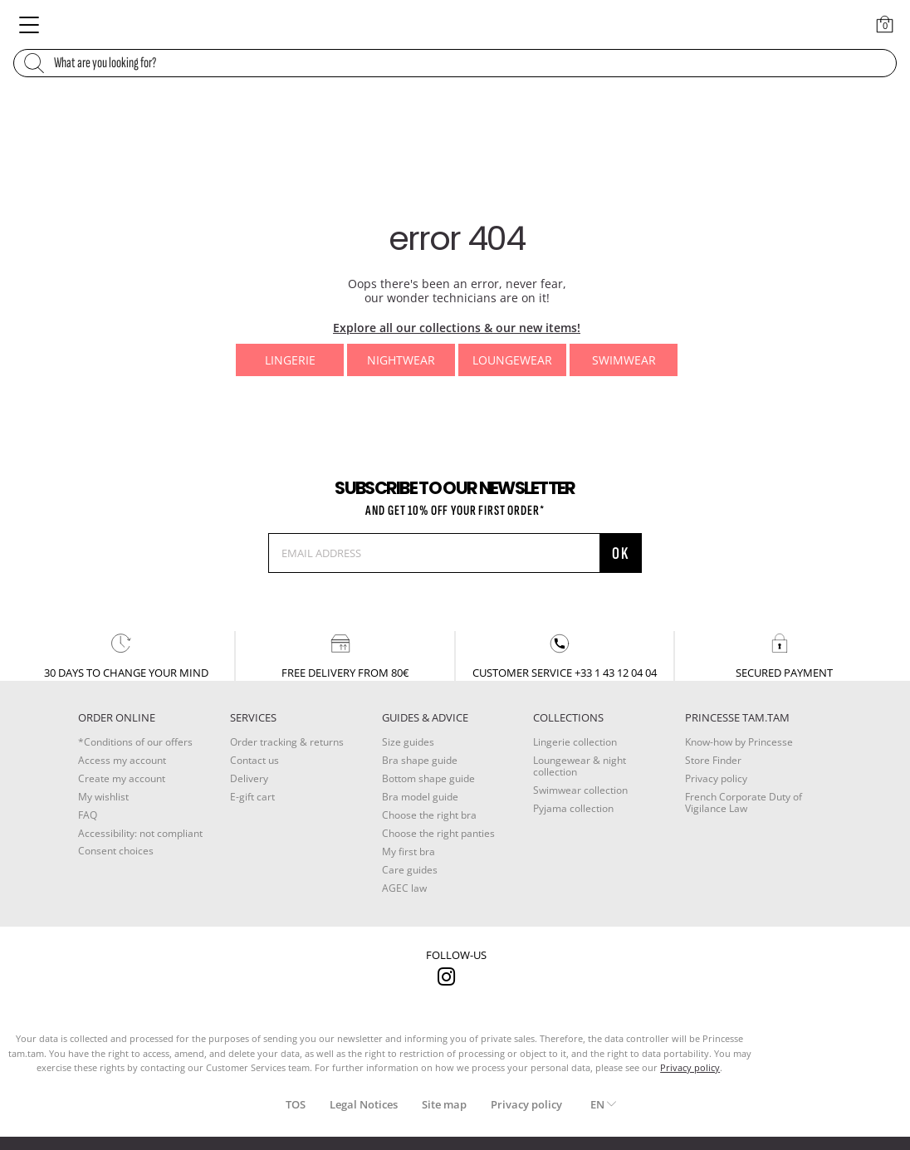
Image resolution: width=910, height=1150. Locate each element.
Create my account (121, 778)
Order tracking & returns (287, 742)
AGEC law (404, 888)
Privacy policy (716, 778)
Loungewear (512, 360)
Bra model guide (420, 797)
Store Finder (713, 760)
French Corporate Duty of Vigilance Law (743, 802)
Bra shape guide (419, 760)
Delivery (249, 778)
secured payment (784, 655)
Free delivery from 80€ (345, 655)
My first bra (408, 851)
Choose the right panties (438, 833)
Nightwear (401, 360)
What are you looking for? (105, 63)
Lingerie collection (575, 742)
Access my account (122, 760)
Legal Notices (364, 1104)
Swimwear (624, 360)
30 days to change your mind (126, 655)
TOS (296, 1104)
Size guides (408, 742)
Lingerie (290, 360)
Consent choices (116, 851)
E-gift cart (252, 797)
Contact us (254, 760)
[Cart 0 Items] (885, 24)
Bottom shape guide (428, 778)
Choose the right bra (429, 815)
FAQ (87, 815)
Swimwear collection (580, 790)
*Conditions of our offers (135, 742)
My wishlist (103, 797)
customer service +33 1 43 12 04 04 (564, 655)
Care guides (410, 870)
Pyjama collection (573, 808)
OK (620, 553)
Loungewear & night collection (579, 766)
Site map (444, 1104)
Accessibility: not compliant (140, 833)
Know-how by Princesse (739, 742)
